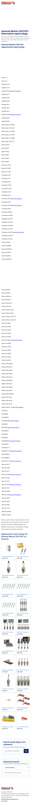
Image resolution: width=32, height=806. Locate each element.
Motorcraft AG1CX (7, 377)
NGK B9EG (5, 427)
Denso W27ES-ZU (7, 303)
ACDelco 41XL (6, 84)
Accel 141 (4, 81)
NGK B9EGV (5, 431)
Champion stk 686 (7, 215)
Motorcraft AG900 (7, 387)
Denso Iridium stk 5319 (9, 320)
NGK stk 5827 (6, 501)
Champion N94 (6, 208)
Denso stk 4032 (6, 333)
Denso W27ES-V (6, 299)
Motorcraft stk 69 (7, 404)
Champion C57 (6, 178)
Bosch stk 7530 (6, 168)
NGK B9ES (5, 434)
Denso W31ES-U (6, 306)
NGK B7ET (5, 410)
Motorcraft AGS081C (8, 394)
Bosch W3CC (5, 155)
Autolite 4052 (6, 118)
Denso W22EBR (6, 245)
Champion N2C (6, 195)
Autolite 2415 (6, 87)
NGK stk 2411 (6, 461)
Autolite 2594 (6, 101)
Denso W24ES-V (6, 256)
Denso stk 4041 (6, 340)
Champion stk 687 (7, 219)
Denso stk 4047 (6, 350)
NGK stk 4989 (6, 491)
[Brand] (16, 768)
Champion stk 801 (7, 232)
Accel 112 (4, 77)
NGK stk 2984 (6, 468)
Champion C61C (6, 192)
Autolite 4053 (6, 121)
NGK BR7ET (5, 444)
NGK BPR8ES (5, 441)
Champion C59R (6, 188)
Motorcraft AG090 (7, 370)
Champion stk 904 (7, 239)
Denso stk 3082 (6, 326)
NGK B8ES (5, 420)
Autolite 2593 (6, 98)
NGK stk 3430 (6, 474)
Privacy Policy (4, 800)
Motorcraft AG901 (7, 390)
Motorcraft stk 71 (7, 407)
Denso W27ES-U (6, 296)
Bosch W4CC (5, 158)
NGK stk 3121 (6, 471)
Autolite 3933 (6, 114)
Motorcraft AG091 (7, 373)
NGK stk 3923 (6, 484)
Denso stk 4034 (6, 336)
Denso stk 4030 (6, 330)
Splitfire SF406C (6, 515)
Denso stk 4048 (6, 353)
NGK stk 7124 (6, 508)
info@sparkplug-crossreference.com (9, 799)
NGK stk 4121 (6, 488)
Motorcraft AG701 (7, 384)
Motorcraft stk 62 (7, 397)
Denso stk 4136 (6, 360)
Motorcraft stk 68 (7, 400)
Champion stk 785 (7, 229)
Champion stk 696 (7, 225)
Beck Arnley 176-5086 (8, 138)
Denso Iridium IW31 (8, 313)
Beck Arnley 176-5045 (8, 135)
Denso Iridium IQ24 (8, 310)
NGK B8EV (5, 424)
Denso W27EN (6, 293)
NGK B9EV (5, 437)
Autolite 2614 (6, 111)
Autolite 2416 (6, 91)
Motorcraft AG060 (7, 363)
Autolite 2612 (6, 104)
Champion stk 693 (7, 222)
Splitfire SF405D (6, 511)
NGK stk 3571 (6, 481)
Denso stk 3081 (6, 323)
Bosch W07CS (6, 145)
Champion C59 (6, 182)
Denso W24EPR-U (7, 249)
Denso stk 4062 (6, 357)
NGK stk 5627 (6, 498)
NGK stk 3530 (6, 478)
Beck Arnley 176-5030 (8, 131)
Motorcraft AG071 (7, 367)
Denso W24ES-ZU (7, 259)
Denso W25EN (6, 289)
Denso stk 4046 (6, 347)
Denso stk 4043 (6, 343)
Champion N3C (6, 198)
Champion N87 (6, 205)
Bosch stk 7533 (6, 172)
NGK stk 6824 (6, 505)
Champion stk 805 (7, 235)
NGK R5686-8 (6, 454)
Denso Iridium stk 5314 (9, 316)
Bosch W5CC (5, 161)
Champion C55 (6, 175)
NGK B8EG (5, 414)
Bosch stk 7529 (6, 165)
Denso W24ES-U (6, 252)
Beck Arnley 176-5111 (8, 141)
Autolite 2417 (6, 94)
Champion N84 (6, 202)
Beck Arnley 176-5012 (8, 128)
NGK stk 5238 (6, 494)
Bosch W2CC (5, 148)
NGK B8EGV (5, 417)
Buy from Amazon (15, 91)
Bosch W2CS (5, 151)
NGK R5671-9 (6, 447)
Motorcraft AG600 (7, 380)
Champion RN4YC (7, 212)
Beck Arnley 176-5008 (8, 124)
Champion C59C (6, 185)
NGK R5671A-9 (6, 451)
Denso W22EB (6, 242)
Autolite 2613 (6, 108)
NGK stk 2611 (6, 464)
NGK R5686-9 (6, 457)
